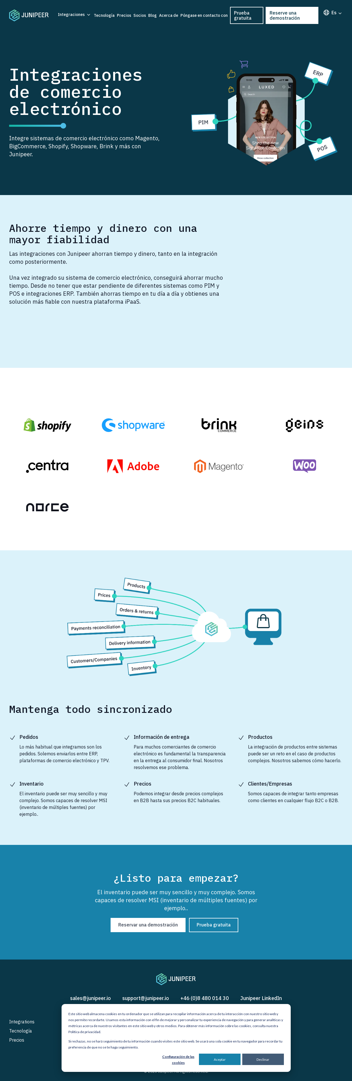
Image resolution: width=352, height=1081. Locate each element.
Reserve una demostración (285, 15)
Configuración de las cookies (178, 1059)
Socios (139, 15)
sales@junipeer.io (90, 998)
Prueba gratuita (242, 15)
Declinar (263, 1059)
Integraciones (74, 14)
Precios (124, 15)
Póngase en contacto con (204, 15)
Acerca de (168, 15)
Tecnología (104, 15)
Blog (152, 15)
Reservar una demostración (148, 925)
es (333, 12)
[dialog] (176, 1038)
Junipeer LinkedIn (261, 998)
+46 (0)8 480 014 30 (204, 998)
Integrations (21, 1022)
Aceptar (220, 1059)
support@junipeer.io (145, 998)
